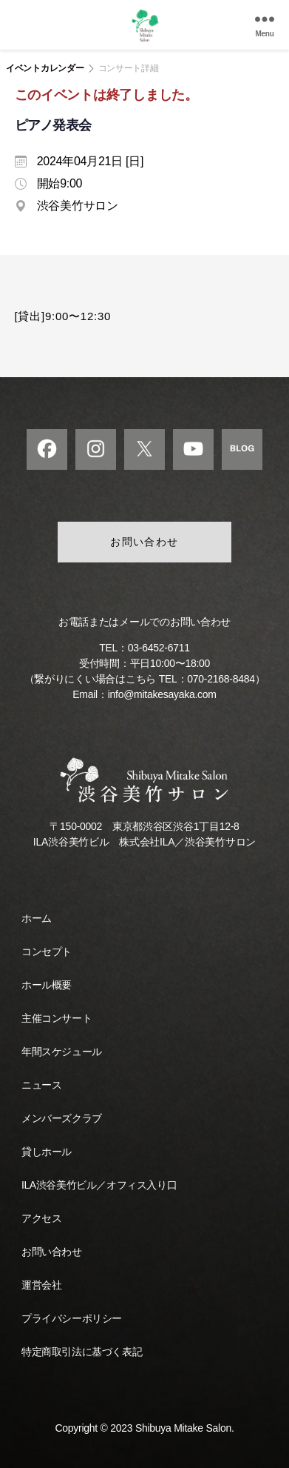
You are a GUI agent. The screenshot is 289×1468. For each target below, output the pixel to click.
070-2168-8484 (220, 679)
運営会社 (41, 1285)
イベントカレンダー (45, 68)
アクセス (41, 1218)
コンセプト (46, 951)
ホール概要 (46, 985)
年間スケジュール (61, 1051)
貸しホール (46, 1152)
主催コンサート (56, 1018)
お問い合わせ (144, 542)
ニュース (41, 1085)
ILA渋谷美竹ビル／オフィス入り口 (99, 1185)
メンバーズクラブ (61, 1118)
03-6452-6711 (159, 648)
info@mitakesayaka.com (162, 694)
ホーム (36, 918)
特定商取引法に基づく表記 (81, 1352)
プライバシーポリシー (71, 1318)
